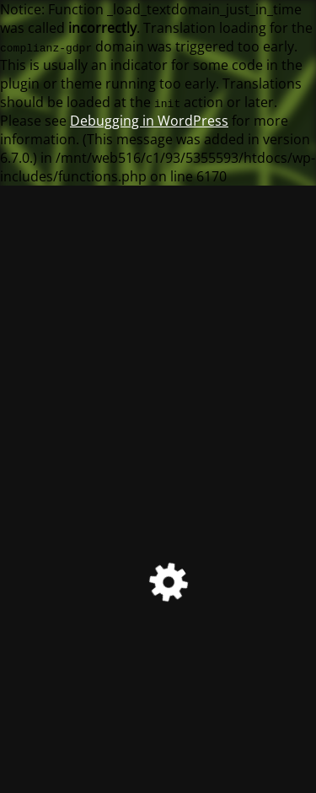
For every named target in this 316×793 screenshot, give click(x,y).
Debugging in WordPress (149, 120)
